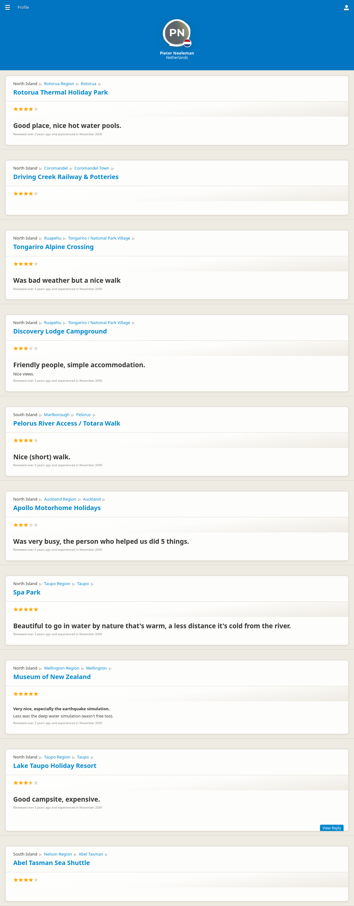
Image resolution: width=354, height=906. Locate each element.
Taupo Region (57, 583)
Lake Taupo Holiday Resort (54, 765)
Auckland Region (60, 499)
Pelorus (83, 414)
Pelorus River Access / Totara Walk (66, 423)
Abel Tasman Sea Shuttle (51, 862)
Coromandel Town (92, 168)
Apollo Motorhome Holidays (57, 507)
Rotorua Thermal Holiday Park (60, 92)
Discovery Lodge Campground (60, 331)
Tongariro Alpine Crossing (53, 246)
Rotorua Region (59, 83)
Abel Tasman (91, 854)
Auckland (92, 499)
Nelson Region (58, 854)
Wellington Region (61, 668)
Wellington (96, 668)
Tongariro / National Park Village (99, 238)
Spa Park (27, 592)
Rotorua (88, 83)
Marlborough (57, 414)
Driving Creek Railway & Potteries (66, 176)
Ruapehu (52, 238)
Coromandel (56, 168)
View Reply (332, 827)
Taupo (83, 583)
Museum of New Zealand (52, 676)
